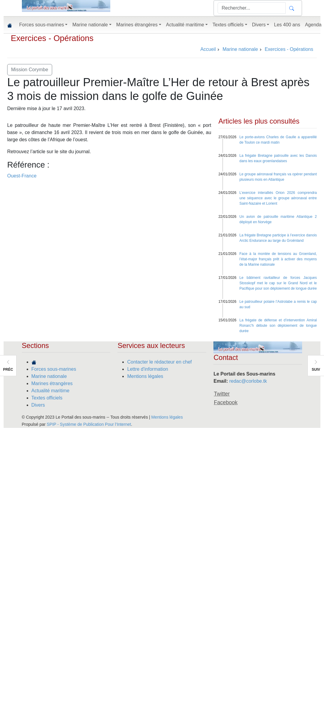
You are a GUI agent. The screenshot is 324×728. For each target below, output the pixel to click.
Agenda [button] (313, 24)
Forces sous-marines (53, 369)
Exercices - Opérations (52, 38)
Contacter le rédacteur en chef (159, 361)
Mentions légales (145, 376)
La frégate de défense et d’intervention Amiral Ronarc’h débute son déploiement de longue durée (278, 325)
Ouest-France (22, 175)
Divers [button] (259, 24)
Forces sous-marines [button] (41, 24)
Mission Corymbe (29, 69)
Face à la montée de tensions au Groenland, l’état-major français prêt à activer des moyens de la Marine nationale (278, 259)
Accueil (208, 49)
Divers (38, 405)
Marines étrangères (52, 383)
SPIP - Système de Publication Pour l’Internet (89, 424)
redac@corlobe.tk (248, 381)
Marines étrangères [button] (137, 24)
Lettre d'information (147, 369)
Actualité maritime (50, 390)
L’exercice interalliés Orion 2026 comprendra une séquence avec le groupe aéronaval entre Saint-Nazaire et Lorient (278, 198)
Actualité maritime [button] (185, 24)
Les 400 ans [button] (287, 24)
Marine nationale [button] (90, 24)
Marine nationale (49, 376)
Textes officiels (47, 397)
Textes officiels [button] (228, 24)
